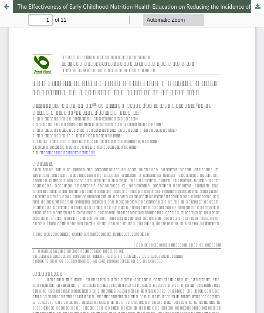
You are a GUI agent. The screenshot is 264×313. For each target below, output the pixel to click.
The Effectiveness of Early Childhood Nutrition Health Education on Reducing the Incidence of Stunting (140, 6)
